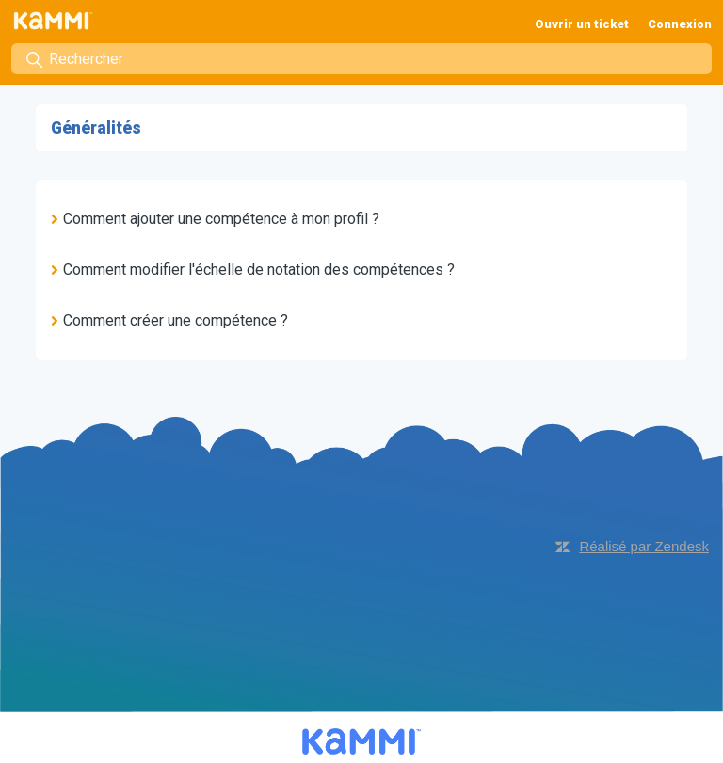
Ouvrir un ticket (582, 24)
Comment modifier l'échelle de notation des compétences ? (259, 269)
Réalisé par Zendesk (644, 546)
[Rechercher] (361, 58)
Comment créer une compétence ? (175, 320)
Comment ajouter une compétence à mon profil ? (221, 219)
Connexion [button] (680, 24)
